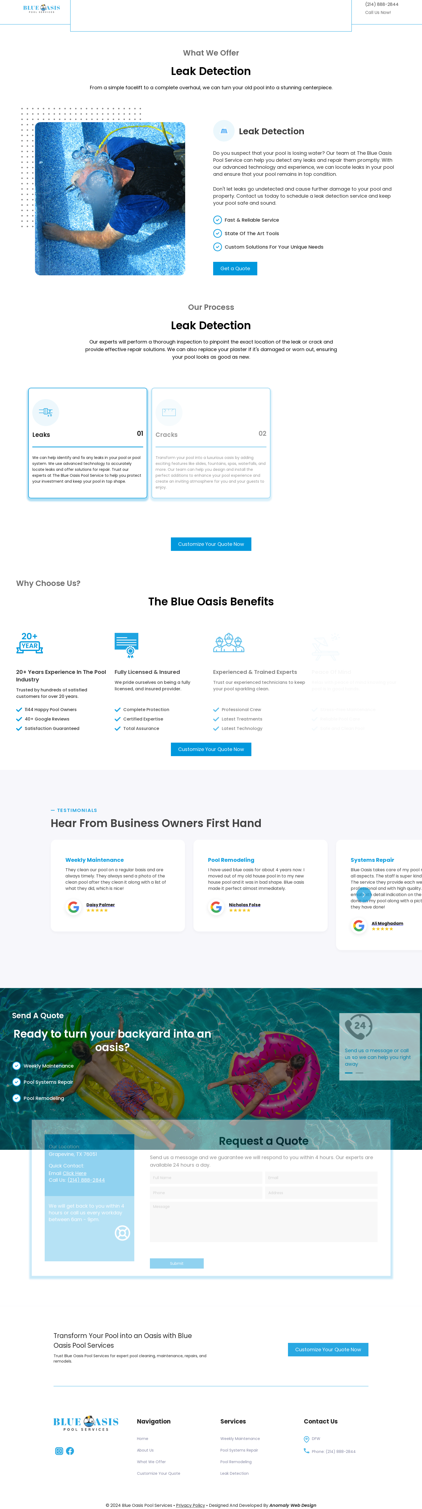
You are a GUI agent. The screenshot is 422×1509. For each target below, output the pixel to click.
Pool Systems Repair (239, 1450)
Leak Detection (234, 1473)
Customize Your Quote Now (211, 550)
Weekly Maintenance (240, 1438)
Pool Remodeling (236, 1462)
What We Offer (151, 1462)
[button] (363, 894)
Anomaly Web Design (292, 1505)
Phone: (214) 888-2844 (334, 1451)
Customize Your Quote (158, 1473)
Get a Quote (235, 268)
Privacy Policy (190, 1505)
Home (142, 1438)
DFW (316, 1438)
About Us (145, 1450)
